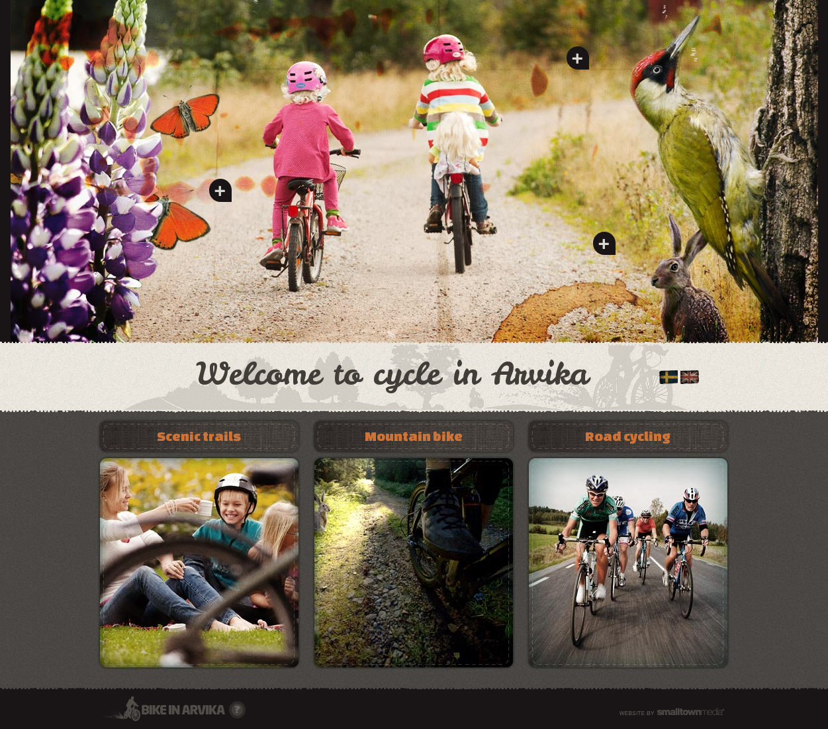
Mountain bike (414, 436)
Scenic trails (199, 436)
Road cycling (627, 436)
